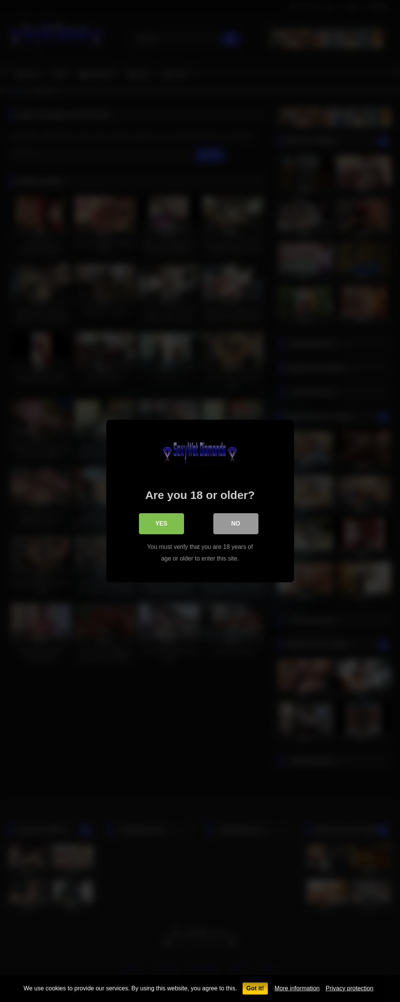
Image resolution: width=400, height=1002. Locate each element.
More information (297, 988)
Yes (161, 523)
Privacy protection (349, 988)
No (235, 523)
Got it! (255, 988)
